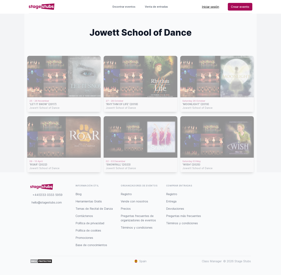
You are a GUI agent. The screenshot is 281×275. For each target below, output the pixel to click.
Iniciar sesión (210, 7)
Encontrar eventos (124, 6)
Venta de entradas (158, 6)
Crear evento (240, 7)
